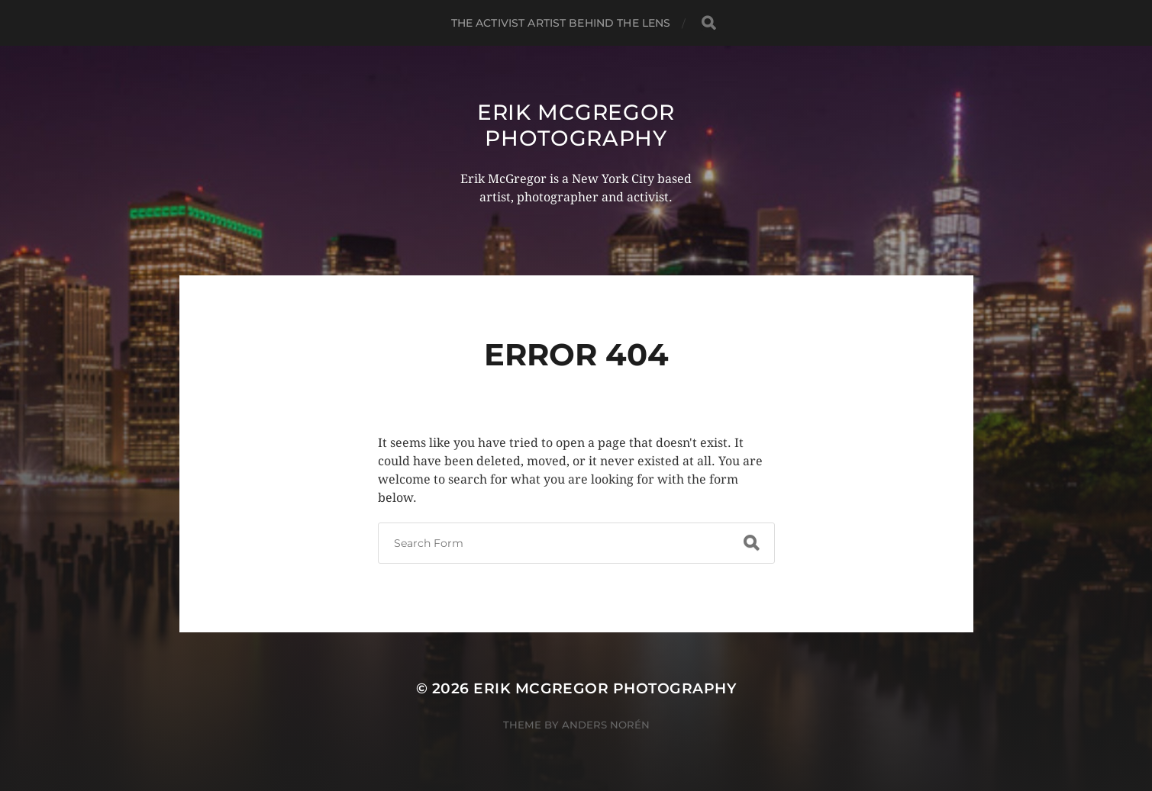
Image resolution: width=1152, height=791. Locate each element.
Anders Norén (606, 725)
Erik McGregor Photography (576, 125)
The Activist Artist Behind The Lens (561, 23)
